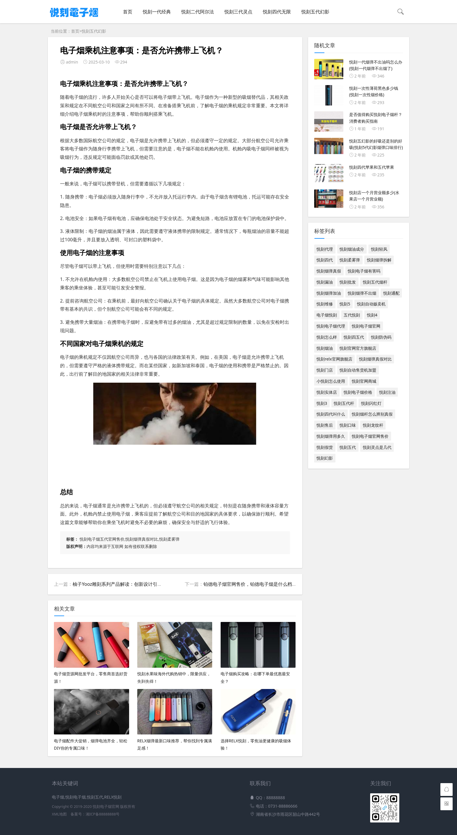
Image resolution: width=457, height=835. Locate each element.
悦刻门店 (325, 370)
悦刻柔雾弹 (350, 260)
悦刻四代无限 (277, 11)
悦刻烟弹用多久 (331, 436)
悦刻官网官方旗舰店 (358, 348)
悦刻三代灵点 (238, 11)
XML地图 (59, 814)
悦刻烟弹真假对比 (375, 359)
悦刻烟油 (325, 348)
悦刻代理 (325, 249)
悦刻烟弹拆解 (379, 260)
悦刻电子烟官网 (366, 326)
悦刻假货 (325, 447)
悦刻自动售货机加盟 (358, 370)
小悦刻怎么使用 (331, 381)
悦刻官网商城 (364, 381)
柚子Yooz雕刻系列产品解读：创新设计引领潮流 (122, 584)
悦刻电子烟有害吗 (364, 271)
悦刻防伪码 (381, 337)
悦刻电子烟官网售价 (370, 436)
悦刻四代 (325, 260)
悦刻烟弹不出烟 (362, 293)
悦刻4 (372, 315)
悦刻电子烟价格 (358, 392)
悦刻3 (322, 403)
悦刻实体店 (327, 392)
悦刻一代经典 (157, 11)
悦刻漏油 (325, 282)
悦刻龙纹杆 (373, 425)
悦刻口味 (348, 425)
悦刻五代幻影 (315, 11)
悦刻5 (345, 304)
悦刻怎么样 (327, 337)
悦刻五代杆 (344, 403)
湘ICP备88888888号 (102, 814)
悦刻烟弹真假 (329, 271)
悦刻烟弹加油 (329, 293)
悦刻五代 (348, 447)
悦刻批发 (348, 282)
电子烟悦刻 (327, 315)
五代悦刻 (352, 315)
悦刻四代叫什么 (331, 414)
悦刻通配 (391, 293)
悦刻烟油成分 (352, 249)
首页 (127, 11)
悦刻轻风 (379, 249)
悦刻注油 (387, 392)
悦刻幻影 (325, 458)
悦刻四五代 (354, 337)
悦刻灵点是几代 (377, 447)
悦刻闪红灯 (371, 403)
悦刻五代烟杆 (375, 282)
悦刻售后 (325, 425)
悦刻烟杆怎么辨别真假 (372, 414)
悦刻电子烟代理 (331, 326)
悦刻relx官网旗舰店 (334, 359)
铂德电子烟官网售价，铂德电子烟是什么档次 (250, 584)
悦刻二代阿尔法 (197, 11)
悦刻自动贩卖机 (371, 304)
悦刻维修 (325, 304)
